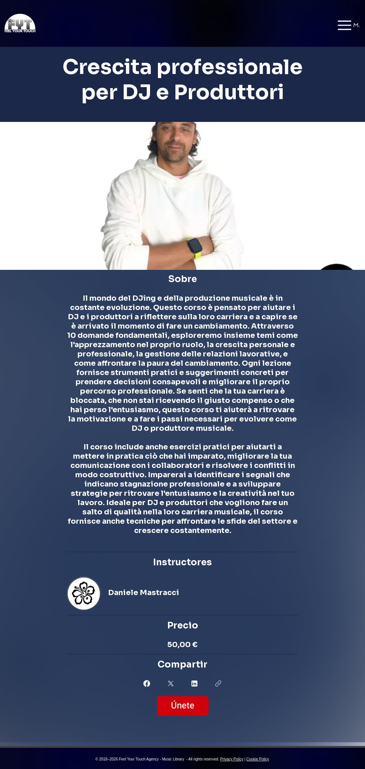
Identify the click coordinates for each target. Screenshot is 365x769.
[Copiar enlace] (218, 683)
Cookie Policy (258, 759)
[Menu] (349, 25)
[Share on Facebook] (146, 683)
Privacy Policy (231, 759)
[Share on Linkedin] (194, 683)
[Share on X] (170, 683)
